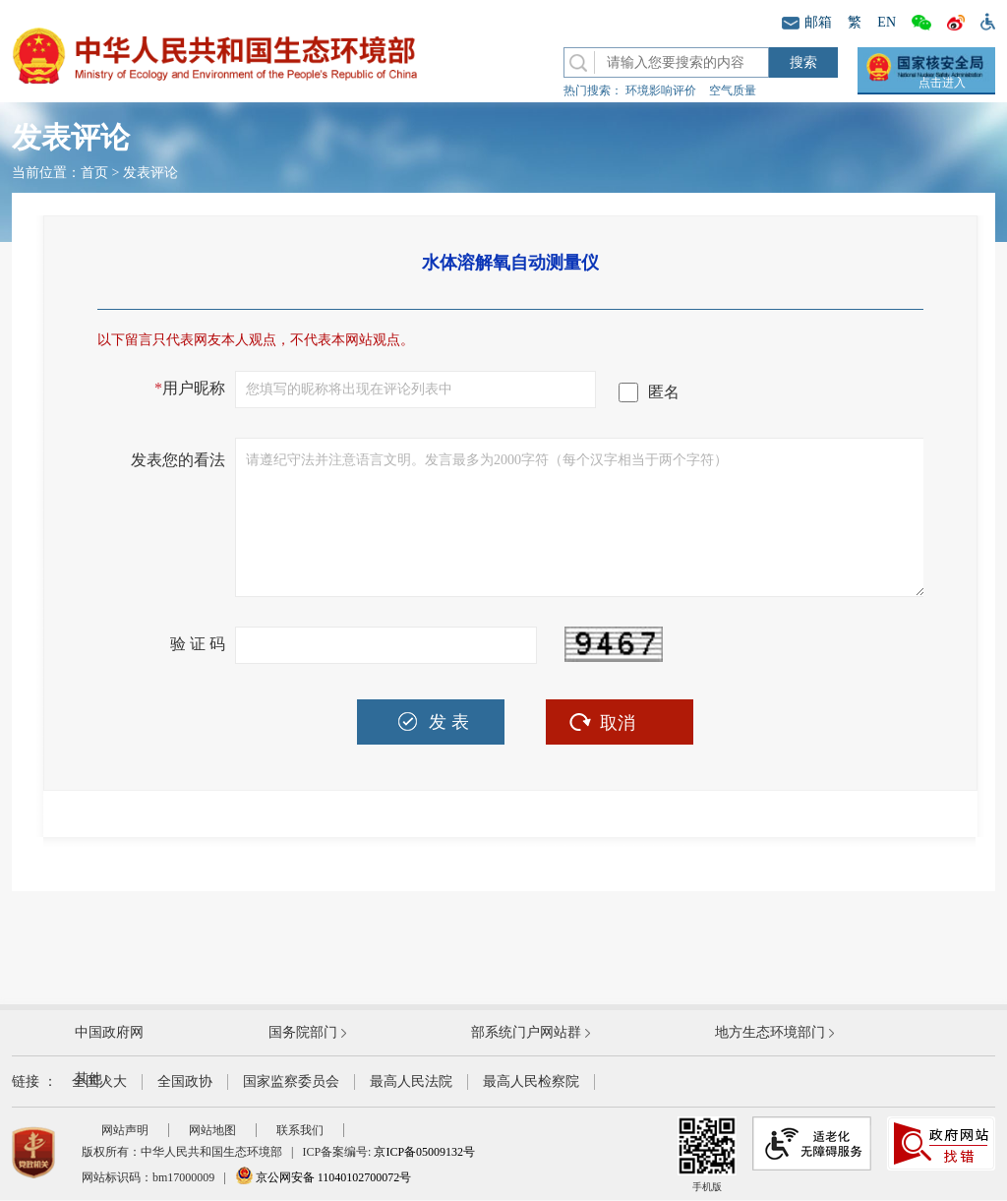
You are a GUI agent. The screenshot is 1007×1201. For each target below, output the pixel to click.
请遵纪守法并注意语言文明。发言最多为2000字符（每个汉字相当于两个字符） (580, 517)
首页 (94, 172)
